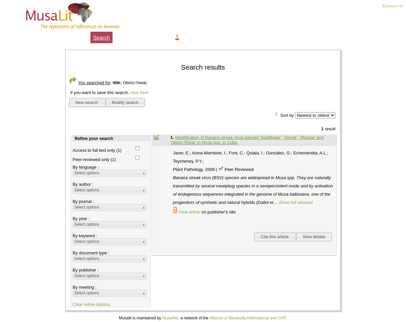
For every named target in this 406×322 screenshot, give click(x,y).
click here (139, 92)
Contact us (392, 5)
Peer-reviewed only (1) (94, 159)
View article (189, 211)
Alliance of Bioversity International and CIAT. (248, 318)
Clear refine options (91, 304)
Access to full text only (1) (97, 150)
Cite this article (275, 236)
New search (87, 102)
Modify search (125, 102)
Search (101, 38)
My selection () (134, 38)
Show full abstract (296, 202)
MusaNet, (170, 318)
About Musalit (71, 38)
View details (314, 236)
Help (163, 38)
